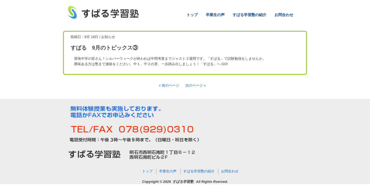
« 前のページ (169, 85)
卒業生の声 (215, 15)
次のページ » (195, 85)
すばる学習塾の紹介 (249, 15)
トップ (192, 15)
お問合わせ (283, 15)
